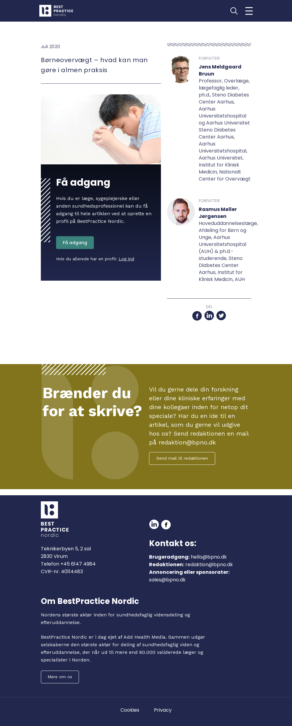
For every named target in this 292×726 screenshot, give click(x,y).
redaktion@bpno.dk (209, 564)
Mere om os (60, 676)
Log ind (126, 258)
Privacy (163, 710)
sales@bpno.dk (167, 579)
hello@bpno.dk (209, 556)
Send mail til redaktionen (182, 458)
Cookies (129, 710)
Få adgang (75, 243)
